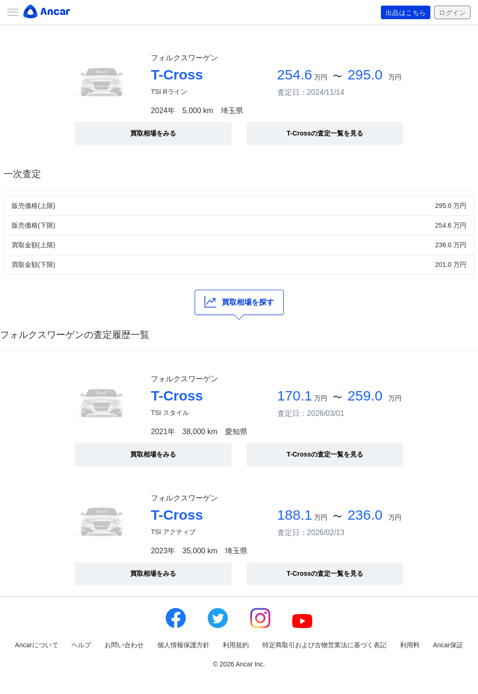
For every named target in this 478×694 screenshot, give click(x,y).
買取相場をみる (153, 133)
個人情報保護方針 (183, 645)
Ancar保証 (448, 645)
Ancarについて (36, 645)
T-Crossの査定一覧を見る (325, 133)
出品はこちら (406, 12)
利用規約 (236, 645)
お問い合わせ (124, 645)
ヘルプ (81, 645)
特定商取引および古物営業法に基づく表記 (324, 645)
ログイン (452, 12)
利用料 (410, 645)
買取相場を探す (239, 302)
